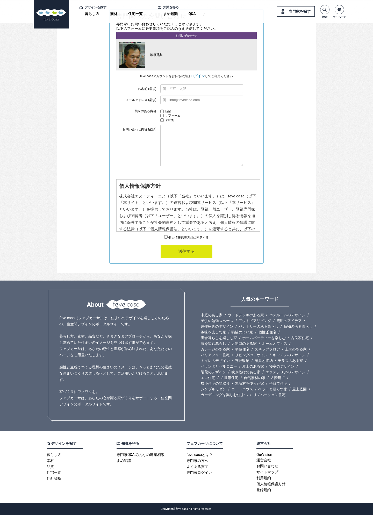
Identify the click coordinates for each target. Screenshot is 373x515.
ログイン (197, 76)
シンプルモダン (213, 389)
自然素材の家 (255, 378)
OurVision (264, 455)
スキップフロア (267, 349)
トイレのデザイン (215, 361)
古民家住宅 (300, 338)
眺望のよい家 (242, 332)
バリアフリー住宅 (215, 355)
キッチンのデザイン (289, 355)
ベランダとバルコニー (219, 366)
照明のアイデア (289, 321)
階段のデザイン (213, 372)
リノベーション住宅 (269, 395)
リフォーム (170, 115)
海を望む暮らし (213, 343)
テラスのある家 (290, 361)
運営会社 (263, 460)
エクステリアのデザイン (285, 372)
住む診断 (54, 478)
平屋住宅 (242, 349)
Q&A (192, 14)
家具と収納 (264, 361)
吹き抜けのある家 (245, 372)
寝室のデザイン (282, 366)
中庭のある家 (212, 315)
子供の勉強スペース (217, 321)
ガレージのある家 (215, 349)
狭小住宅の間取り (215, 383)
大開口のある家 (244, 343)
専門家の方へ (197, 461)
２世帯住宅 (229, 378)
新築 (165, 111)
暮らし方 (92, 14)
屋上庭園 (299, 389)
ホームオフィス (274, 343)
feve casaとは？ (200, 455)
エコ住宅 (208, 378)
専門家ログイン (199, 472)
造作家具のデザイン (217, 326)
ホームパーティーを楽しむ (264, 338)
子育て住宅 (278, 383)
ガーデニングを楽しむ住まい (224, 395)
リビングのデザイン (251, 355)
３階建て (277, 378)
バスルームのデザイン (287, 315)
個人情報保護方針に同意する (186, 237)
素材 (113, 14)
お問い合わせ (267, 466)
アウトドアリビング (255, 321)
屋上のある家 (253, 366)
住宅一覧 (135, 14)
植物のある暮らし (298, 326)
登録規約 (263, 490)
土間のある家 (296, 349)
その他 (167, 120)
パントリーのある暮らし (258, 326)
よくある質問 (197, 466)
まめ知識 (170, 14)
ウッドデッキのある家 (246, 315)
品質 (50, 466)
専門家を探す (300, 11)
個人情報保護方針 (270, 484)
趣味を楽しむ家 (213, 332)
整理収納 (242, 361)
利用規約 (263, 478)
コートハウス (242, 389)
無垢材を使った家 (249, 383)
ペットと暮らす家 (272, 389)
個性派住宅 (267, 332)
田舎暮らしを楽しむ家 (219, 338)
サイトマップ (267, 472)
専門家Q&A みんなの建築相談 (140, 455)
